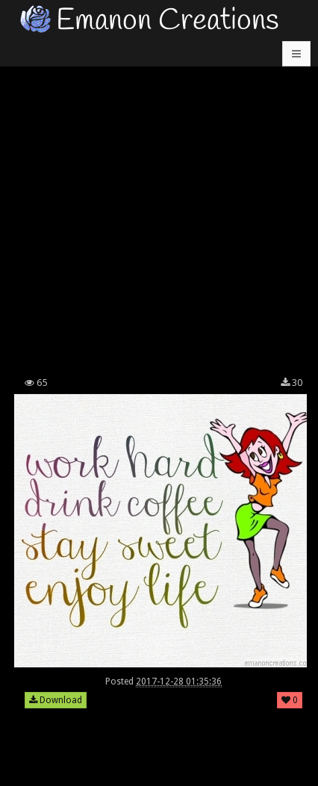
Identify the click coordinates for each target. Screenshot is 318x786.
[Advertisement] (159, 204)
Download (55, 700)
